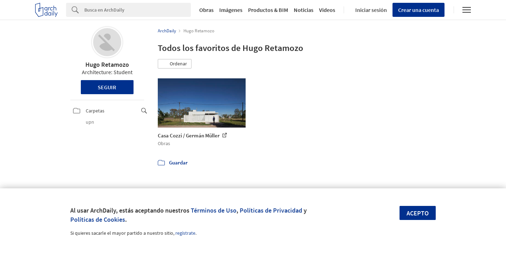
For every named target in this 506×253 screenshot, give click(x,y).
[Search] (137, 10)
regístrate (185, 233)
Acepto (418, 213)
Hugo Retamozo (107, 64)
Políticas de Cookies (97, 219)
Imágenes (230, 10)
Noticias (303, 10)
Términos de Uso (213, 210)
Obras (206, 10)
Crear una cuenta (418, 9)
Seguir (107, 87)
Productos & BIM (268, 10)
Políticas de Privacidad (271, 210)
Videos (327, 10)
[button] (175, 64)
